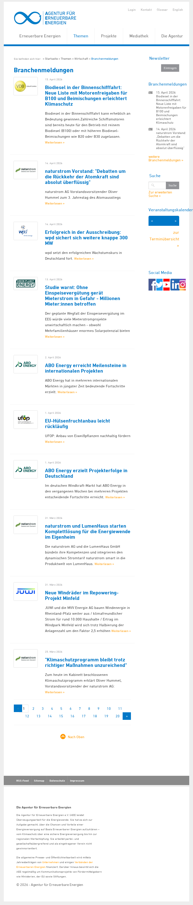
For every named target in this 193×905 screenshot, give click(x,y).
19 (106, 716)
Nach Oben (76, 737)
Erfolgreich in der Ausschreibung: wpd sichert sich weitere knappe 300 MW (86, 237)
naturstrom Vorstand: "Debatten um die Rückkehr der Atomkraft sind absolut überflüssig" (85, 176)
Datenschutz (57, 780)
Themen (80, 35)
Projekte (109, 35)
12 (27, 716)
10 (109, 708)
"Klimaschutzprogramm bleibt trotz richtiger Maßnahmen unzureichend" (86, 662)
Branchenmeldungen (104, 58)
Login (132, 10)
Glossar (162, 10)
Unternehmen (50, 862)
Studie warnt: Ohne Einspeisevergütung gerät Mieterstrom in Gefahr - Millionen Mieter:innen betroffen (82, 295)
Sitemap (39, 780)
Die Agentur (172, 35)
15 (61, 716)
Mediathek (139, 35)
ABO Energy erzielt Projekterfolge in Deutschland (86, 473)
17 (84, 716)
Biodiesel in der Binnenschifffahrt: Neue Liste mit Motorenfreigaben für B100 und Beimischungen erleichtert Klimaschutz (86, 95)
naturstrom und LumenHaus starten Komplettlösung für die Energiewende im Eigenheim (87, 531)
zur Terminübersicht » (164, 238)
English (178, 10)
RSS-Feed (22, 780)
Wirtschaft (81, 58)
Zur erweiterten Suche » (160, 193)
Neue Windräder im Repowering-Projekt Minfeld (82, 595)
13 (38, 716)
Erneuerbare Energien (40, 35)
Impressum (77, 780)
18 (95, 716)
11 (120, 708)
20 (118, 716)
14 (50, 716)
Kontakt (146, 10)
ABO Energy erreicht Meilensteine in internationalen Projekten (85, 368)
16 (72, 716)
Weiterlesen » (55, 142)
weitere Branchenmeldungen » (166, 158)
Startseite (51, 58)
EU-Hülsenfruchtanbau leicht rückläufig (77, 423)
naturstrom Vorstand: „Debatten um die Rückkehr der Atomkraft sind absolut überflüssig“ (171, 140)
